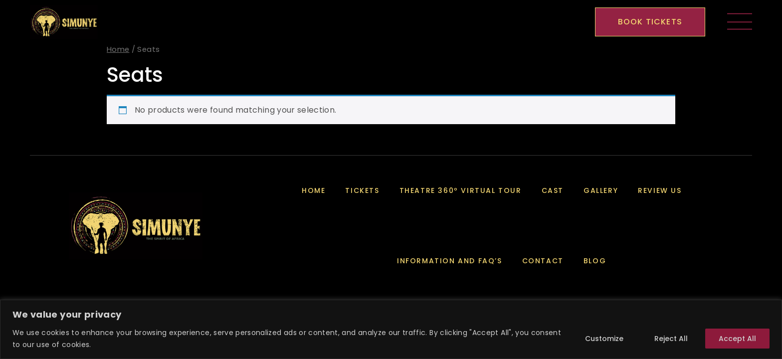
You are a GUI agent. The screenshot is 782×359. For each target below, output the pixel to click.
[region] (391, 329)
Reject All (671, 339)
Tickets (362, 190)
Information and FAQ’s (449, 261)
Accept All (737, 339)
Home (118, 49)
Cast (553, 190)
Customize (604, 339)
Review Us (659, 190)
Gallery (601, 190)
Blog (595, 261)
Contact (543, 261)
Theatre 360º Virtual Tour (460, 190)
